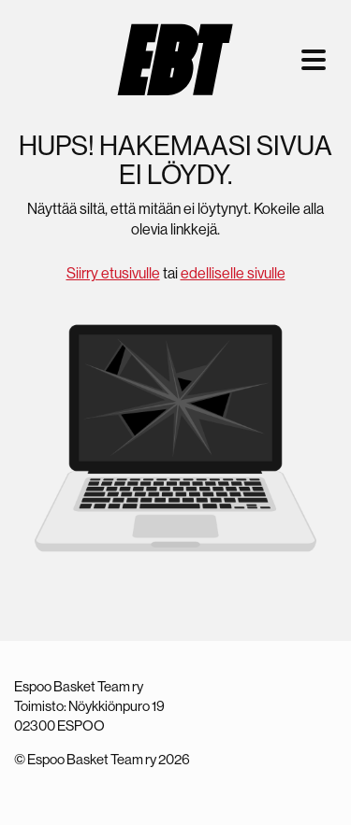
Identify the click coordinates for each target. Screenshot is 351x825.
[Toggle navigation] (313, 59)
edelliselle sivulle (233, 273)
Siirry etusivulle (113, 273)
